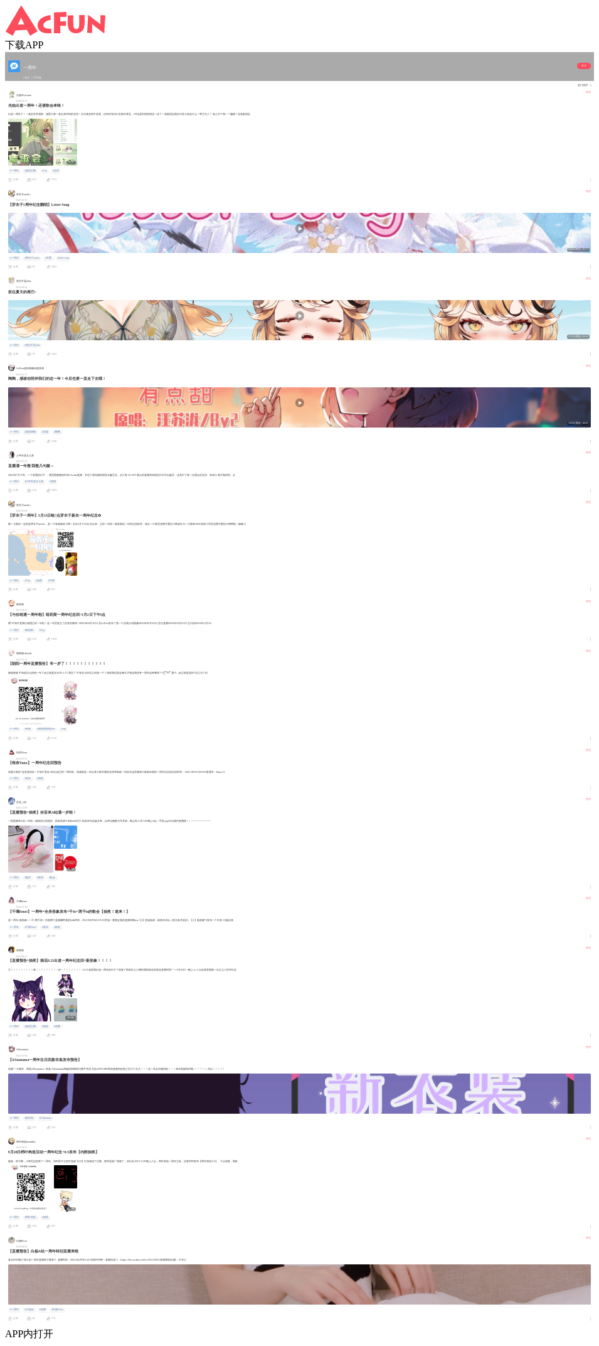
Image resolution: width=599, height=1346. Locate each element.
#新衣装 (28, 1118)
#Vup (26, 580)
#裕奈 (27, 778)
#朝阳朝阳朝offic (46, 729)
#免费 (57, 1026)
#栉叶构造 (30, 1217)
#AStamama (45, 1118)
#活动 (56, 171)
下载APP (24, 45)
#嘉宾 (27, 877)
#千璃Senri (30, 927)
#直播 (53, 481)
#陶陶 (57, 432)
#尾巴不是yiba (32, 345)
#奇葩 (27, 729)
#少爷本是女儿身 (33, 481)
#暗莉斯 (28, 630)
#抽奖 (40, 778)
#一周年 (14, 171)
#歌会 (52, 877)
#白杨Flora (57, 1309)
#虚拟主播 (30, 171)
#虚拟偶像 (30, 432)
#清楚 (39, 580)
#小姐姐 (28, 1309)
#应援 (45, 432)
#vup (44, 171)
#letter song (63, 258)
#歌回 (40, 877)
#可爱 (49, 258)
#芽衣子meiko (31, 258)
